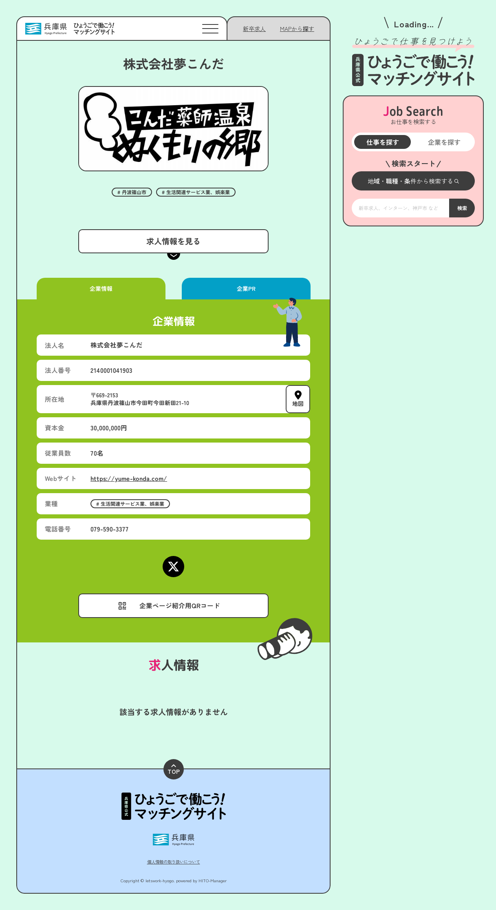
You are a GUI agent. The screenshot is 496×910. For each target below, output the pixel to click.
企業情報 (101, 288)
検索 (462, 208)
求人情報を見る (173, 241)
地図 (298, 403)
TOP (174, 769)
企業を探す (444, 142)
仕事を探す (382, 142)
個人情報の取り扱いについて (173, 862)
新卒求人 (254, 28)
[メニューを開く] (413, 180)
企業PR (245, 288)
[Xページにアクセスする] (173, 566)
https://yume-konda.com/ (128, 478)
